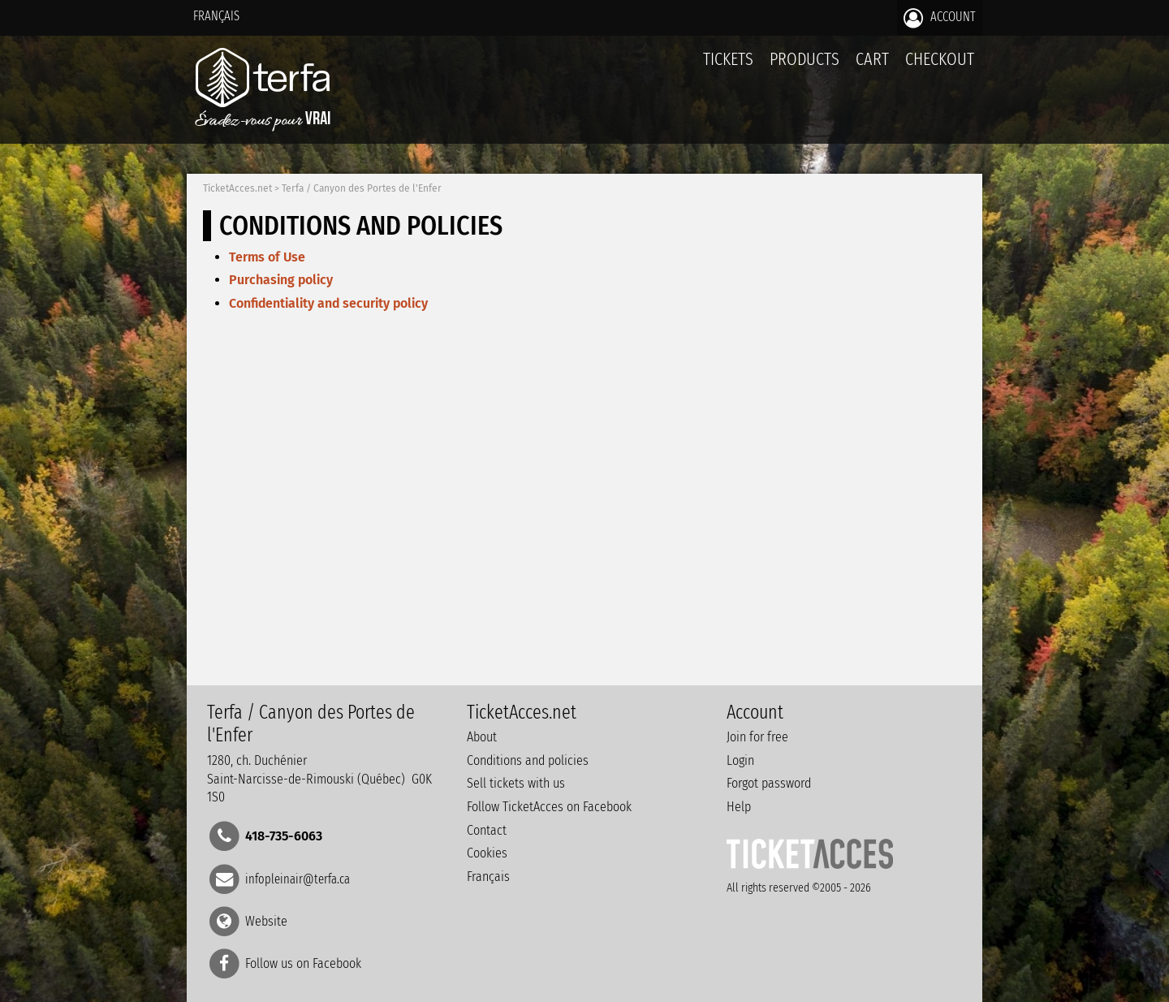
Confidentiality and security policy (328, 303)
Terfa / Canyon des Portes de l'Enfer (362, 188)
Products (804, 59)
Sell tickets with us (516, 783)
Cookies (487, 853)
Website (266, 920)
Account (940, 18)
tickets (728, 59)
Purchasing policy (281, 279)
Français (216, 16)
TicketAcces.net (237, 188)
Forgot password (769, 783)
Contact (487, 830)
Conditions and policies (528, 760)
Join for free (757, 737)
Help (739, 806)
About (482, 737)
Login (740, 760)
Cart (872, 68)
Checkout (939, 59)
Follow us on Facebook (303, 963)
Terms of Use (267, 257)
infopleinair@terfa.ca (297, 878)
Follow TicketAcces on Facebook (549, 806)
